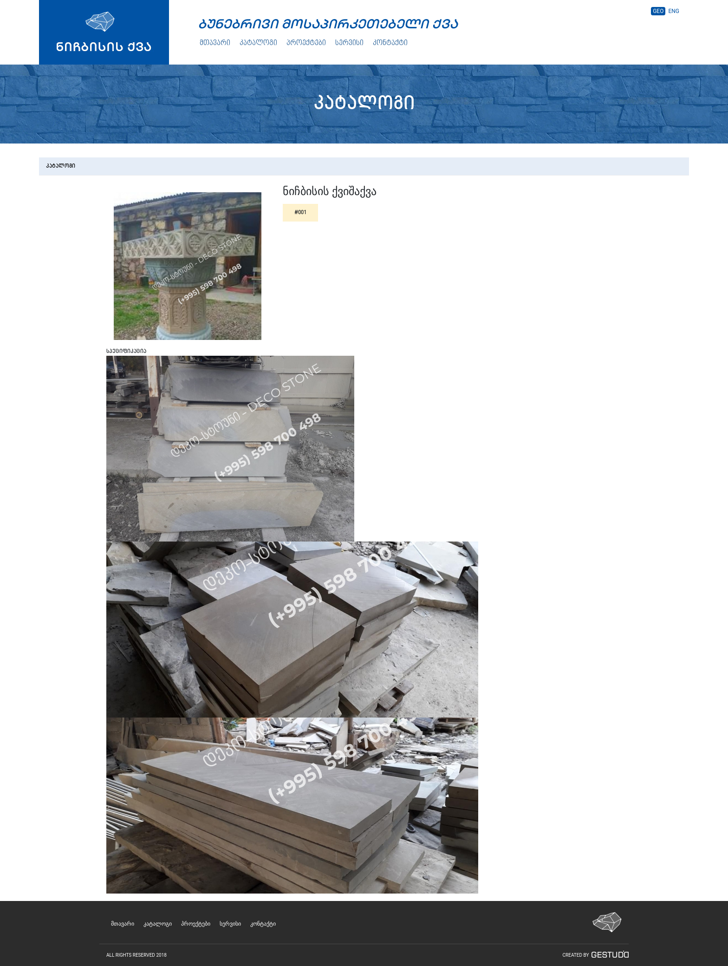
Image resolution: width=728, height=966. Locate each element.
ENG (673, 11)
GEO (658, 11)
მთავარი (215, 43)
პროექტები (306, 43)
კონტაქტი (390, 43)
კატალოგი (258, 43)
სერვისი (349, 43)
